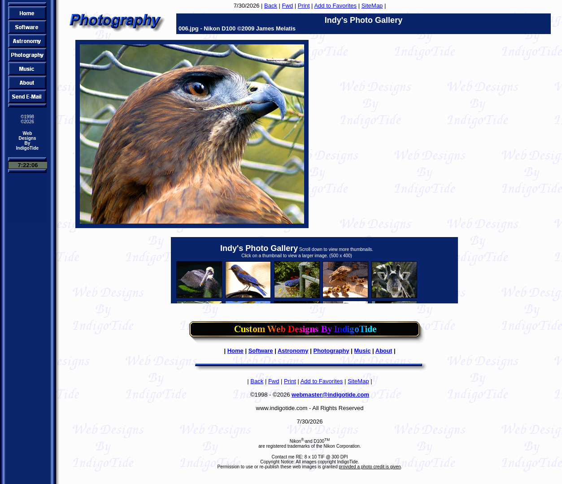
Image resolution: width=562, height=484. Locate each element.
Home (235, 350)
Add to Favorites (335, 5)
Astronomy (293, 350)
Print (304, 5)
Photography (331, 350)
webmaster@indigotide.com (330, 394)
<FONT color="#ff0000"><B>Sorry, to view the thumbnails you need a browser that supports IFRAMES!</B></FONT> (314, 270)
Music (362, 350)
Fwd (287, 5)
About (383, 350)
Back (270, 5)
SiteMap (372, 5)
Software (260, 350)
